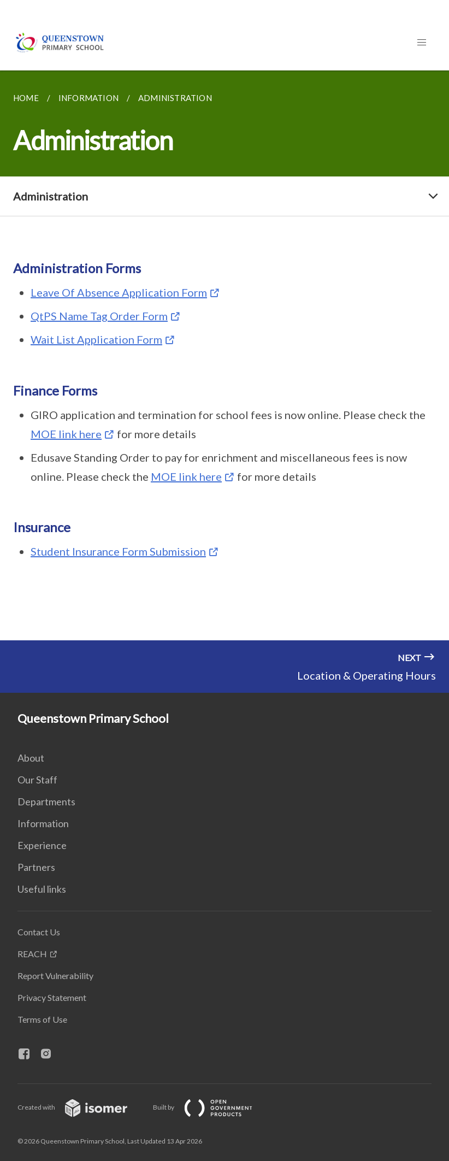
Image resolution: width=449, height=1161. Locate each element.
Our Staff (37, 780)
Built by (211, 1107)
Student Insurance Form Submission (118, 551)
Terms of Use (42, 1019)
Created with (81, 1107)
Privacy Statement (51, 997)
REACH (32, 953)
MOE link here (66, 433)
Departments (46, 801)
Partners (36, 867)
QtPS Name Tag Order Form (99, 315)
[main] (224, 355)
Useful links (41, 889)
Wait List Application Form (96, 339)
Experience (42, 845)
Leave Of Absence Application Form (119, 292)
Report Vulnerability (55, 975)
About (30, 758)
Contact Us (38, 932)
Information (43, 823)
